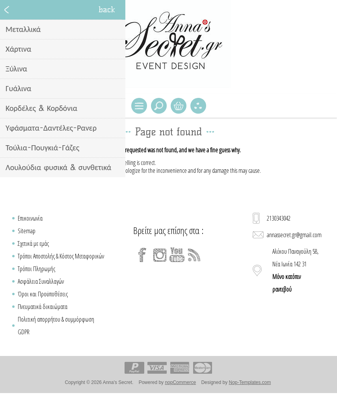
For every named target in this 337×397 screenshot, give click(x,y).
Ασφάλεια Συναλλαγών (41, 281)
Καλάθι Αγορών (178, 106)
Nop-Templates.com (250, 382)
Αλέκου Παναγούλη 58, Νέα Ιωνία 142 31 (295, 270)
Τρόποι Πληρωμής (36, 268)
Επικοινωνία (30, 218)
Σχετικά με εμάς (33, 243)
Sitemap (26, 231)
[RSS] (194, 255)
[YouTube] (177, 255)
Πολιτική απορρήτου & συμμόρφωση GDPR (56, 325)
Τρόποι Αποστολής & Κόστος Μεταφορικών (61, 256)
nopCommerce (180, 382)
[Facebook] (142, 255)
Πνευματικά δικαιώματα (42, 306)
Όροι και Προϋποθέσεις (43, 294)
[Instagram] (159, 255)
